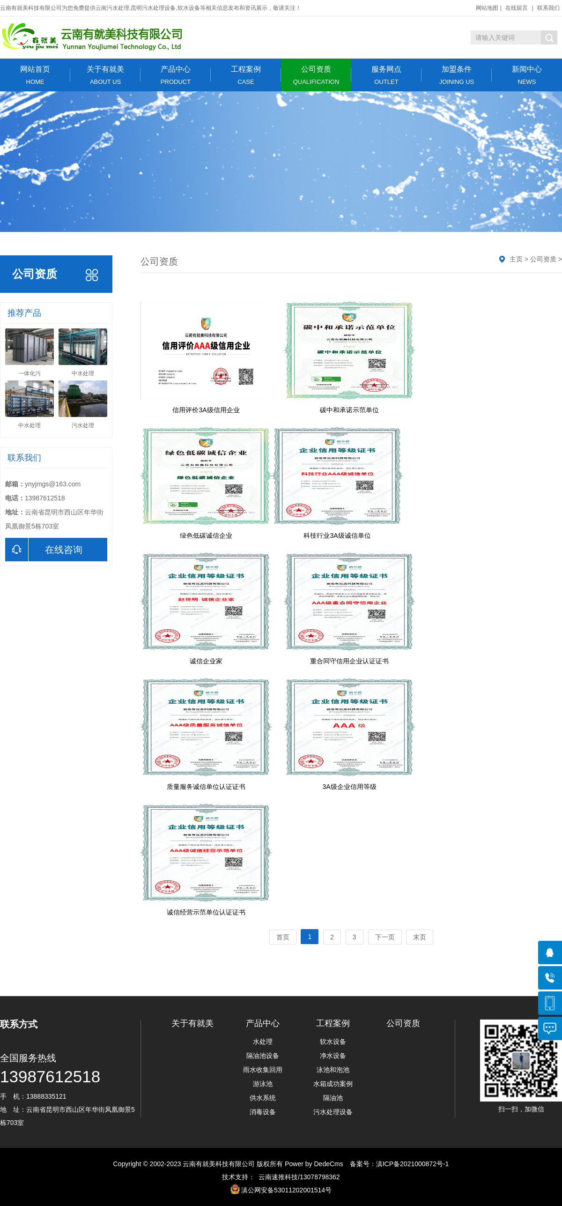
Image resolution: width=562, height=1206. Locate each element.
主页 (516, 259)
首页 (282, 937)
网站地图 (487, 8)
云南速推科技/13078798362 (297, 1177)
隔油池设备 (262, 1055)
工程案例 (246, 75)
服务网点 (386, 75)
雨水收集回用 (262, 1069)
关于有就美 (105, 75)
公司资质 (316, 75)
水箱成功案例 (333, 1083)
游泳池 (263, 1083)
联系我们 (548, 8)
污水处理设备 (333, 1112)
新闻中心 (527, 75)
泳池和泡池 (333, 1069)
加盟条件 (457, 75)
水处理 (263, 1041)
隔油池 (333, 1097)
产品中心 (175, 75)
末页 (419, 937)
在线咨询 (43, 549)
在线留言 (516, 8)
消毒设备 (263, 1112)
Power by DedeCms (314, 1164)
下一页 (385, 937)
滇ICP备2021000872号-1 (412, 1164)
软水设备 (333, 1041)
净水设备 (333, 1055)
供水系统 (263, 1097)
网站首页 (35, 75)
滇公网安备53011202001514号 (286, 1190)
